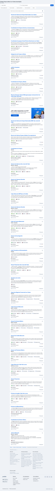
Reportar (41, 24)
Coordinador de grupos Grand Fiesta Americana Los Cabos (25, 41)
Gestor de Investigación (16, 236)
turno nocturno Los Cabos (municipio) (38, 462)
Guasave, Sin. (12, 462)
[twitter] (49, 477)
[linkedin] (51, 477)
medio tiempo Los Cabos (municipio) (37, 455)
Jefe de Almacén (15, 432)
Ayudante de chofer (15, 278)
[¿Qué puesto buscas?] (9, 5)
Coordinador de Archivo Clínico (18, 419)
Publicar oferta (25, 479)
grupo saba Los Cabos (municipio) (25, 459)
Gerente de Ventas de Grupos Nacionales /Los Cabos (24, 14)
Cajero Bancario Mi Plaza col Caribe (19, 193)
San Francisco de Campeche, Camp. (15, 459)
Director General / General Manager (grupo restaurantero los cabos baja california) (25, 95)
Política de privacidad (12, 488)
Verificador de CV (35, 480)
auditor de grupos (15, 67)
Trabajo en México (15, 482)
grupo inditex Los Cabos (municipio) (26, 453)
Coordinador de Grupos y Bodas (18, 81)
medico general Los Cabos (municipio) (38, 459)
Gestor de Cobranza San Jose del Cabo (20, 164)
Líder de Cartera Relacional (17, 221)
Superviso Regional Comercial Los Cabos (21, 292)
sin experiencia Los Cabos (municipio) (38, 456)
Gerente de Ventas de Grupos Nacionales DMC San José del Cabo (25, 121)
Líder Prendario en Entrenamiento (19, 250)
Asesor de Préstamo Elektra (17, 350)
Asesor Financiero (15, 379)
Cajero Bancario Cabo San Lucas (19, 364)
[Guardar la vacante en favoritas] (42, 15)
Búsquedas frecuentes (14, 449)
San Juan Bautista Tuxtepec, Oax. (14, 461)
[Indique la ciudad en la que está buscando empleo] (28, 5)
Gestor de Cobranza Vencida (18, 179)
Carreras (14, 479)
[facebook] (45, 477)
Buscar (52, 5)
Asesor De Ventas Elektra (17, 321)
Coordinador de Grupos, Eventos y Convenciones (23, 27)
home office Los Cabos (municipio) (37, 454)
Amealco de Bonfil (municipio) (14, 454)
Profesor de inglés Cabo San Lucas (19, 393)
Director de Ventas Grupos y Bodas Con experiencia (23, 135)
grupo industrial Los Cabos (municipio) (26, 462)
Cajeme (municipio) (12, 456)
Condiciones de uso (5, 488)
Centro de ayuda (15, 480)
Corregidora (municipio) (13, 455)
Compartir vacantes (26, 478)
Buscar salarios (35, 479)
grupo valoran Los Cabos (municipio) (26, 464)
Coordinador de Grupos (16, 148)
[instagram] (47, 477)
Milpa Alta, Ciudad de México (14, 460)
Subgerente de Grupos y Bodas (18, 54)
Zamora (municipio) (12, 453)
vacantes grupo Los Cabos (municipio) (26, 456)
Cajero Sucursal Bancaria (17, 306)
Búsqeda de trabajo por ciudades (14, 473)
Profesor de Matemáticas (17, 406)
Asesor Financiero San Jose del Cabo (20, 264)
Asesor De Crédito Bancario (17, 335)
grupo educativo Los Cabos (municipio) (26, 463)
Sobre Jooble (15, 478)
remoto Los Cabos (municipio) (37, 453)
